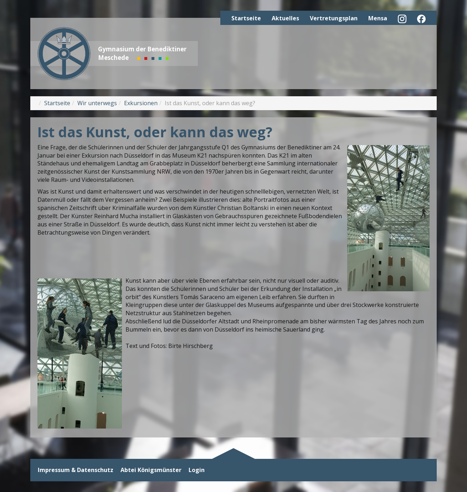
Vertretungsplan (334, 18)
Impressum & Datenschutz (75, 470)
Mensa (377, 18)
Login (197, 470)
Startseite (246, 18)
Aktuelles (285, 18)
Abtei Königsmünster (150, 470)
